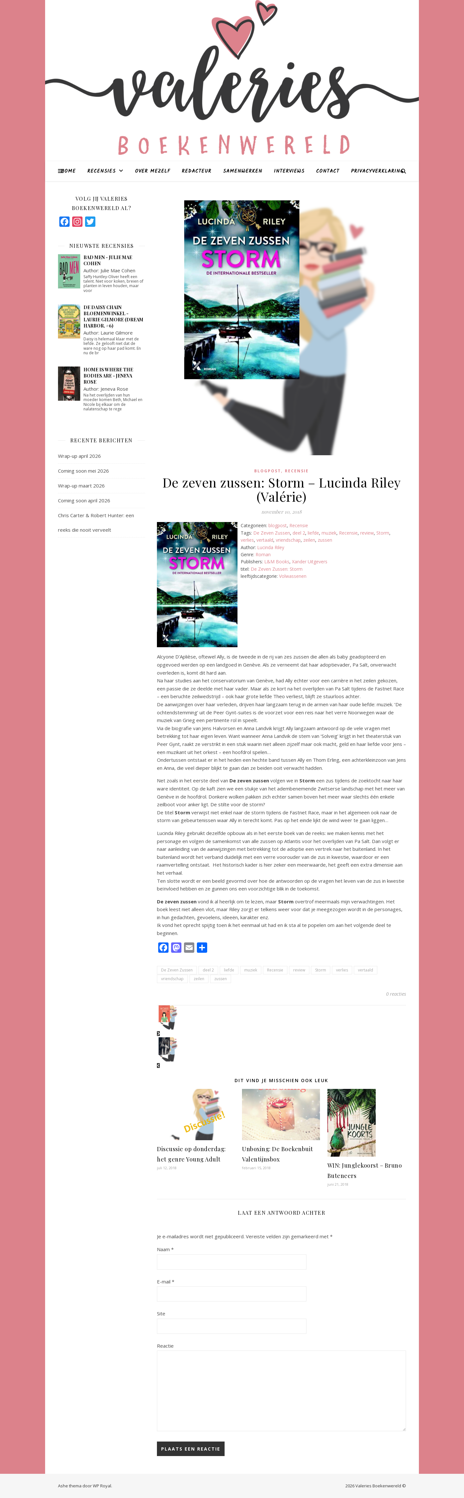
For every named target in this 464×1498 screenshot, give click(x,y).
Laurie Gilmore (117, 332)
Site (161, 1313)
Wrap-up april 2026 (79, 456)
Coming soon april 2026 (84, 500)
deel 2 (299, 533)
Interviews (289, 171)
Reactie (165, 1345)
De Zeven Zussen (271, 533)
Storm (382, 533)
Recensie (297, 471)
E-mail (165, 1281)
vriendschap (288, 540)
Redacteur (196, 171)
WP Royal (102, 1486)
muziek (329, 533)
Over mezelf (152, 171)
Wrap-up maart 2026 (81, 485)
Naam (165, 1249)
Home (68, 171)
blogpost (267, 471)
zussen (325, 540)
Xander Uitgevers (309, 561)
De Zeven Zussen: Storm (277, 569)
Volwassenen (292, 576)
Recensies (101, 171)
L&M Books (276, 561)
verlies (247, 540)
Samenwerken (242, 171)
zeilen (309, 540)
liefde (313, 533)
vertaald (264, 540)
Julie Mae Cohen (118, 270)
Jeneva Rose (114, 389)
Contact (327, 171)
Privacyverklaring (377, 171)
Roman (263, 554)
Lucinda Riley (270, 547)
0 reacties (396, 993)
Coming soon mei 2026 (83, 470)
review (367, 533)
